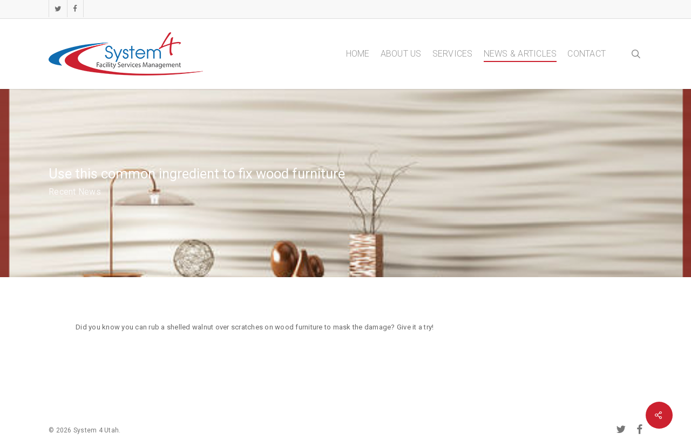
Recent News (75, 192)
